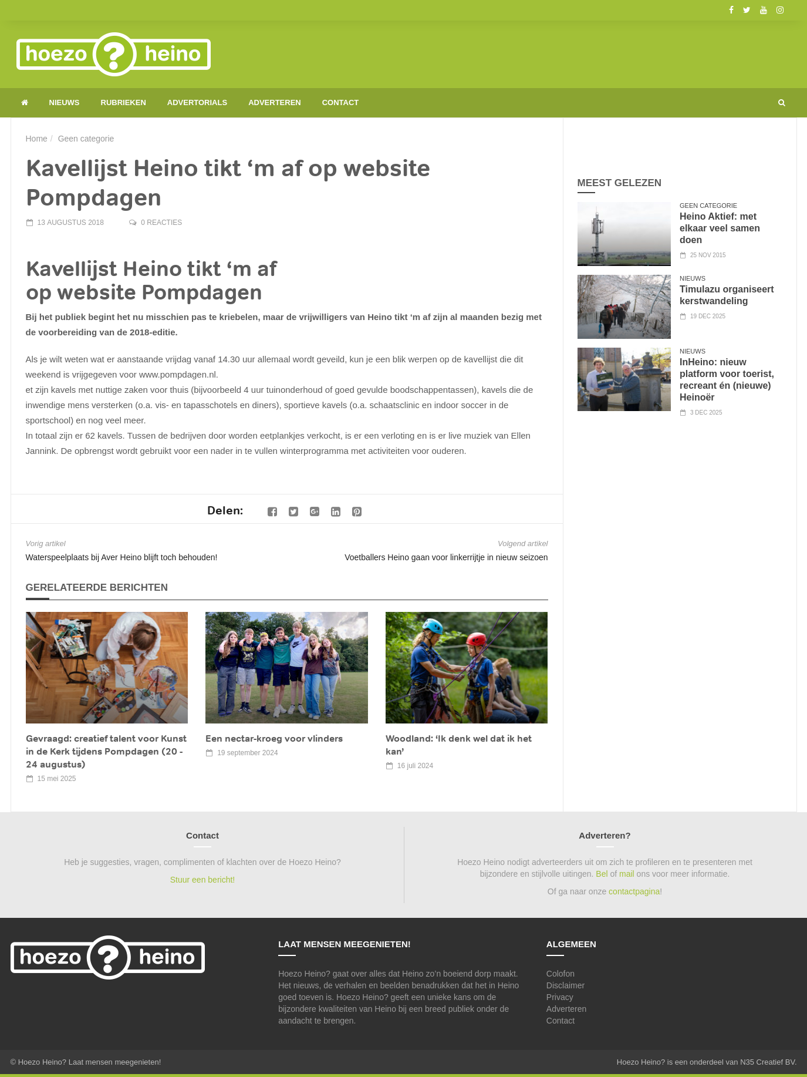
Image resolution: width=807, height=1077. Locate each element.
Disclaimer (565, 985)
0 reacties (161, 222)
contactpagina (634, 891)
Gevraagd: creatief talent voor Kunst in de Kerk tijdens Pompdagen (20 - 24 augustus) (106, 751)
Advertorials (197, 102)
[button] (782, 102)
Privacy (559, 997)
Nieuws (64, 102)
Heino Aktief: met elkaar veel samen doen (720, 228)
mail (626, 874)
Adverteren (274, 102)
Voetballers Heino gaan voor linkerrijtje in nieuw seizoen (446, 557)
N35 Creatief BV (767, 1062)
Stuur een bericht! (202, 879)
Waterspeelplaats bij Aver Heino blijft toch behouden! (122, 557)
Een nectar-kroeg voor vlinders (274, 738)
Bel (601, 874)
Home (37, 138)
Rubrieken (123, 102)
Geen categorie (86, 138)
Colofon (560, 973)
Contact (340, 102)
